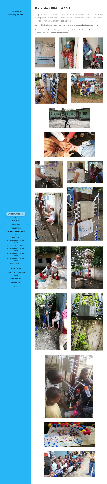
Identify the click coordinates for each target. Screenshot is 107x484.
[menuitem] (16, 220)
